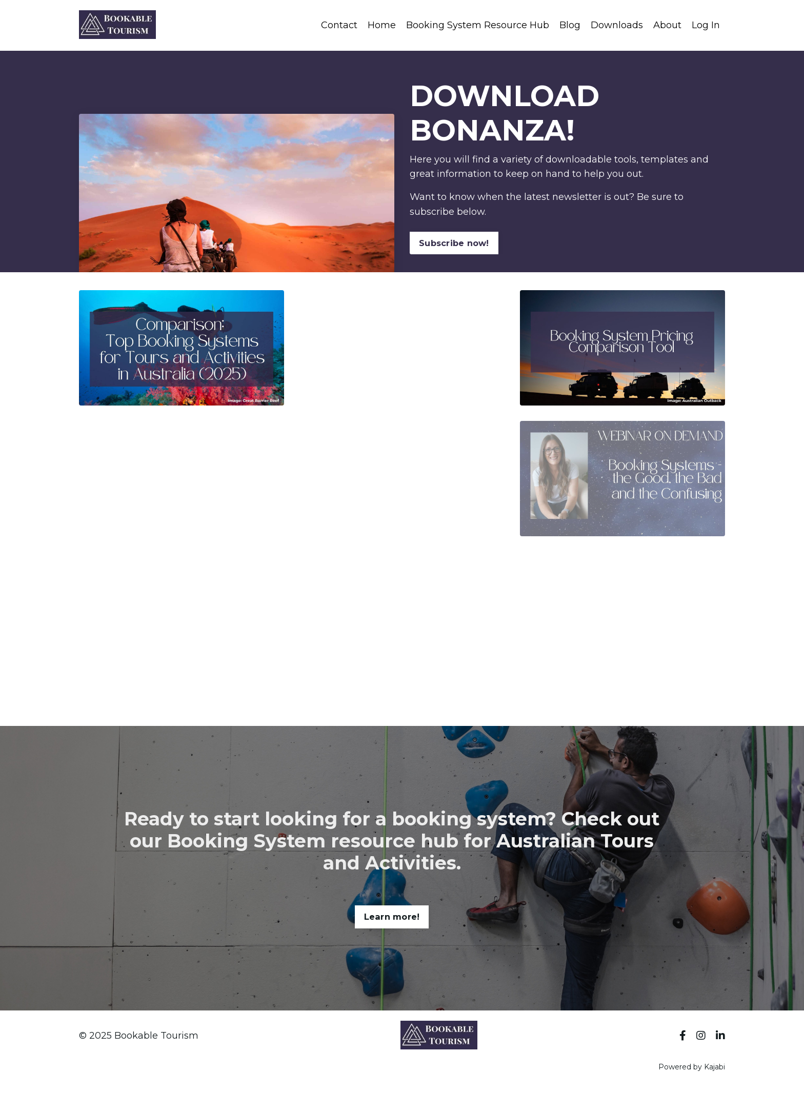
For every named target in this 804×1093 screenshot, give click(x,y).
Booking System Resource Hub (477, 25)
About (667, 25)
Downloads (617, 25)
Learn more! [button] (392, 951)
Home (382, 25)
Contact (339, 25)
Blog (569, 25)
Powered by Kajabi (691, 1066)
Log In (706, 25)
